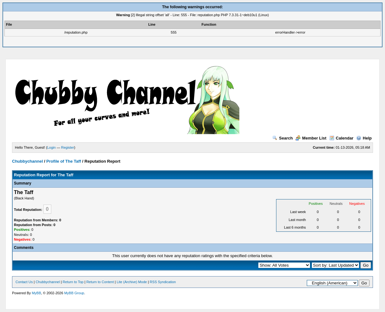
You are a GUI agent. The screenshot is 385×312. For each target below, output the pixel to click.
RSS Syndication (163, 282)
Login (51, 147)
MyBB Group (74, 293)
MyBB (36, 293)
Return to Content (100, 282)
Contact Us (24, 282)
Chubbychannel (27, 161)
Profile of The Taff (63, 161)
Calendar (341, 138)
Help (364, 138)
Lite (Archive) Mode (132, 282)
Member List (310, 138)
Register (67, 147)
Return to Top (73, 282)
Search (282, 138)
